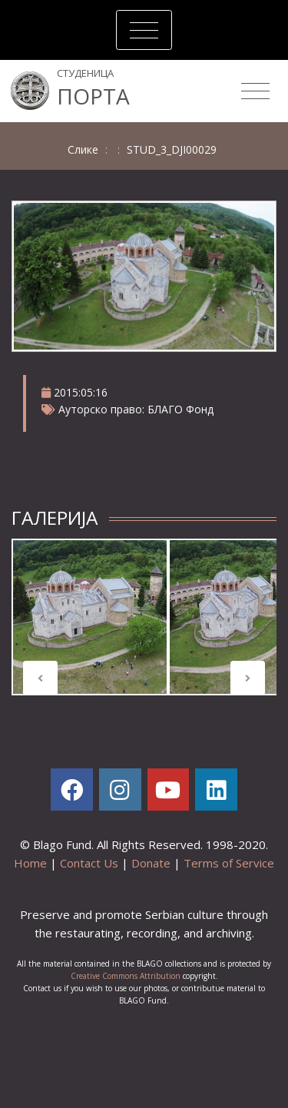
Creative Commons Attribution (125, 975)
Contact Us (89, 863)
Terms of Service (229, 863)
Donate (150, 863)
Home (30, 863)
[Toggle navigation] (144, 30)
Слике (83, 149)
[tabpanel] (90, 617)
